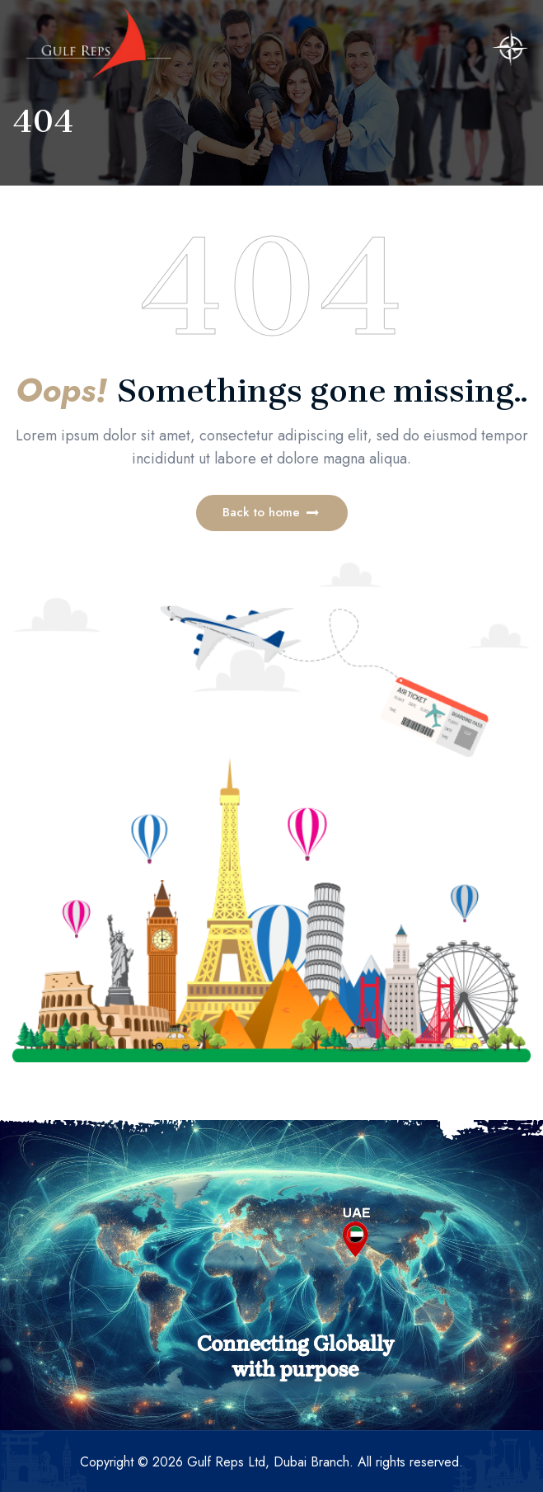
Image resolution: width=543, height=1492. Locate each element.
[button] (272, 513)
